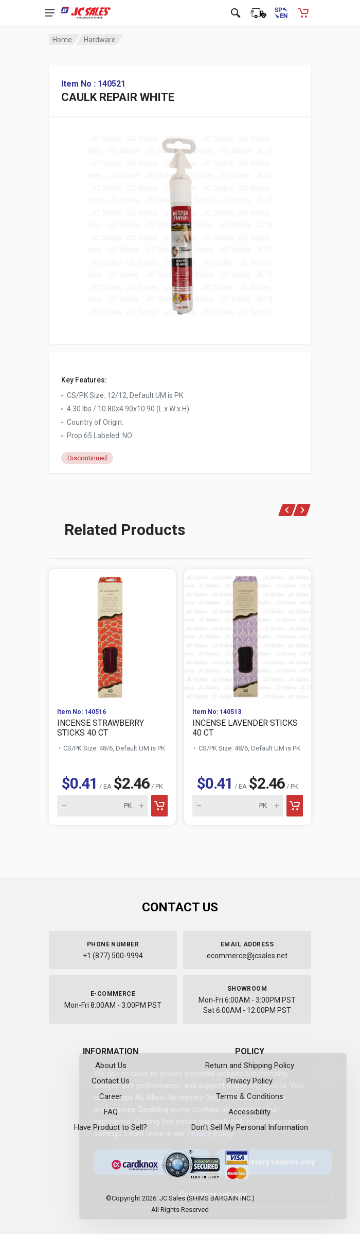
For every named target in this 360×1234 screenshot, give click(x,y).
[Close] (319, 1072)
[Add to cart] (159, 805)
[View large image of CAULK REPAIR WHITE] (180, 222)
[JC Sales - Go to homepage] (86, 13)
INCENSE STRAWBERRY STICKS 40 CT (100, 728)
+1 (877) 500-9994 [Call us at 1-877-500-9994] (113, 956)
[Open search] (235, 13)
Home (62, 40)
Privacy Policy (202, 1133)
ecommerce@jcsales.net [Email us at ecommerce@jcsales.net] (247, 956)
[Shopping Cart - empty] (303, 13)
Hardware (100, 40)
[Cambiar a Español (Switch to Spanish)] (280, 13)
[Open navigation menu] (50, 13)
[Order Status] (258, 13)
